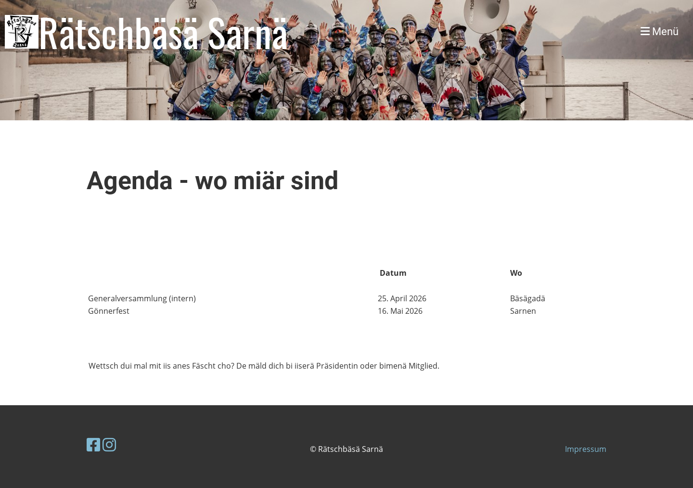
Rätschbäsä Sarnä (163, 32)
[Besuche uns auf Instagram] (109, 444)
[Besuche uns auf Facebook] (93, 444)
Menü (660, 32)
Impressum (585, 449)
